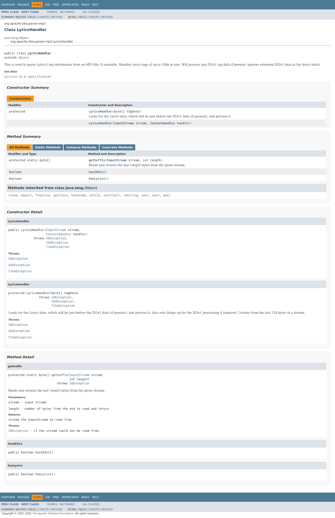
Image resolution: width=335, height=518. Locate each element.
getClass (60, 195)
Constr (43, 17)
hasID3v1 (96, 172)
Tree (56, 4)
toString (131, 195)
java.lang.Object (16, 38)
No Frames (67, 11)
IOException (56, 238)
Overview (8, 4)
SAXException (57, 242)
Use (47, 4)
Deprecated (70, 4)
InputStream (124, 123)
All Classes (91, 11)
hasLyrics (97, 178)
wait (145, 195)
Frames (52, 11)
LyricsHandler (100, 111)
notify (94, 195)
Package (23, 4)
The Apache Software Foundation (53, 513)
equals (26, 195)
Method (57, 17)
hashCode (78, 195)
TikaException (58, 247)
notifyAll (112, 195)
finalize (42, 195)
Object (24, 57)
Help (95, 4)
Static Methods (47, 147)
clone (12, 195)
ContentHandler (162, 123)
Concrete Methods (117, 147)
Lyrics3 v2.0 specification (27, 76)
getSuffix (97, 160)
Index (85, 4)
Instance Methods (81, 147)
